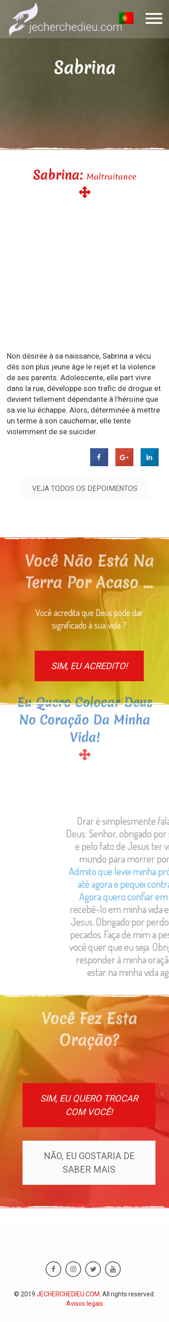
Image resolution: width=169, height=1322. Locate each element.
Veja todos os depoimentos (84, 488)
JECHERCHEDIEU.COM (68, 1294)
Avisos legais (84, 1303)
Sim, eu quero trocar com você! (89, 1105)
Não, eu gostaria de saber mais (89, 1163)
